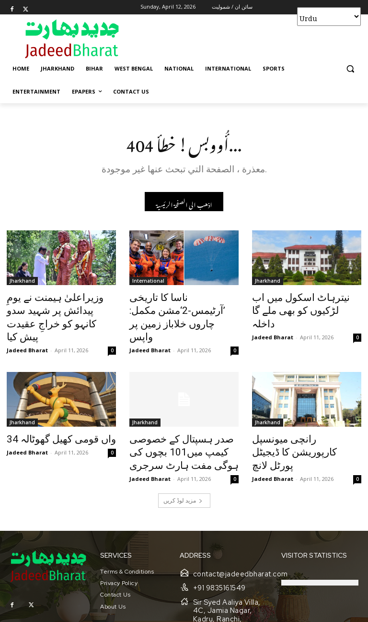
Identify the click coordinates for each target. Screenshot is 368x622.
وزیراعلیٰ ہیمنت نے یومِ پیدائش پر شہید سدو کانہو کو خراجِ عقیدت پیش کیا (59, 309)
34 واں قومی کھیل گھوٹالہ (51, 420)
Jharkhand (22, 283)
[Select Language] (329, 16)
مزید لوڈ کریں (183, 475)
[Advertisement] (249, 38)
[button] (350, 69)
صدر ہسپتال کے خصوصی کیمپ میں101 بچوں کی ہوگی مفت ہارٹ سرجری (182, 430)
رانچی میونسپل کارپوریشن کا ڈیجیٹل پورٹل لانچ (301, 425)
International (148, 283)
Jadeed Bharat (27, 331)
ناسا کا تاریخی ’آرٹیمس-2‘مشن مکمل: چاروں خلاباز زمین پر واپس (181, 309)
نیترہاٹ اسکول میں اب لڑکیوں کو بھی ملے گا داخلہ (297, 304)
